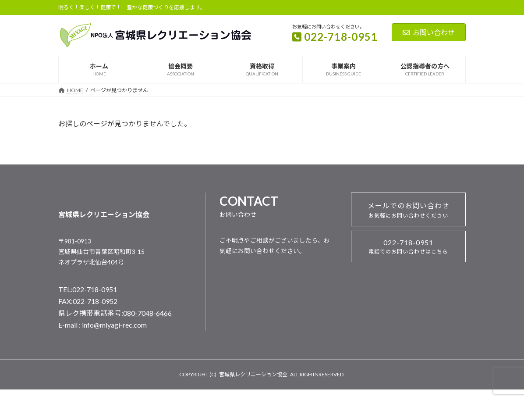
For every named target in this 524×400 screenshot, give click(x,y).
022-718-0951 (408, 246)
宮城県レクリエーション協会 (253, 374)
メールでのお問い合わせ (409, 210)
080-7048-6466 (147, 313)
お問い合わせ (429, 32)
